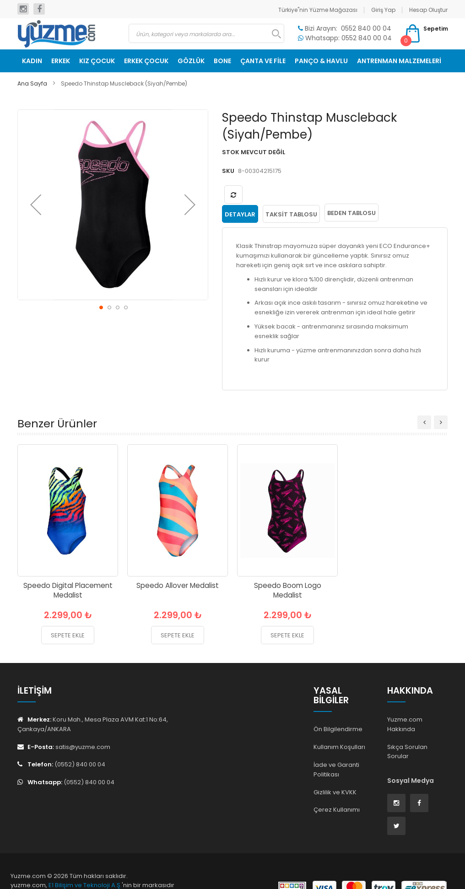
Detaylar (240, 213)
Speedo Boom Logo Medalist (287, 588)
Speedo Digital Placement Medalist (68, 588)
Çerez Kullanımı (337, 808)
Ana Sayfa (32, 83)
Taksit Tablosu (291, 213)
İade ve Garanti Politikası (336, 768)
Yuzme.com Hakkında (404, 723)
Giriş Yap (383, 10)
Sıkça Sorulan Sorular (407, 750)
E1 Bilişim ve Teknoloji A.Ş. (85, 884)
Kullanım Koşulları (339, 745)
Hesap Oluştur (428, 10)
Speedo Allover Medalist (177, 584)
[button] (35, 204)
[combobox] (207, 33)
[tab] (240, 213)
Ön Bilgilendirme (338, 728)
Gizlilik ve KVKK (335, 791)
